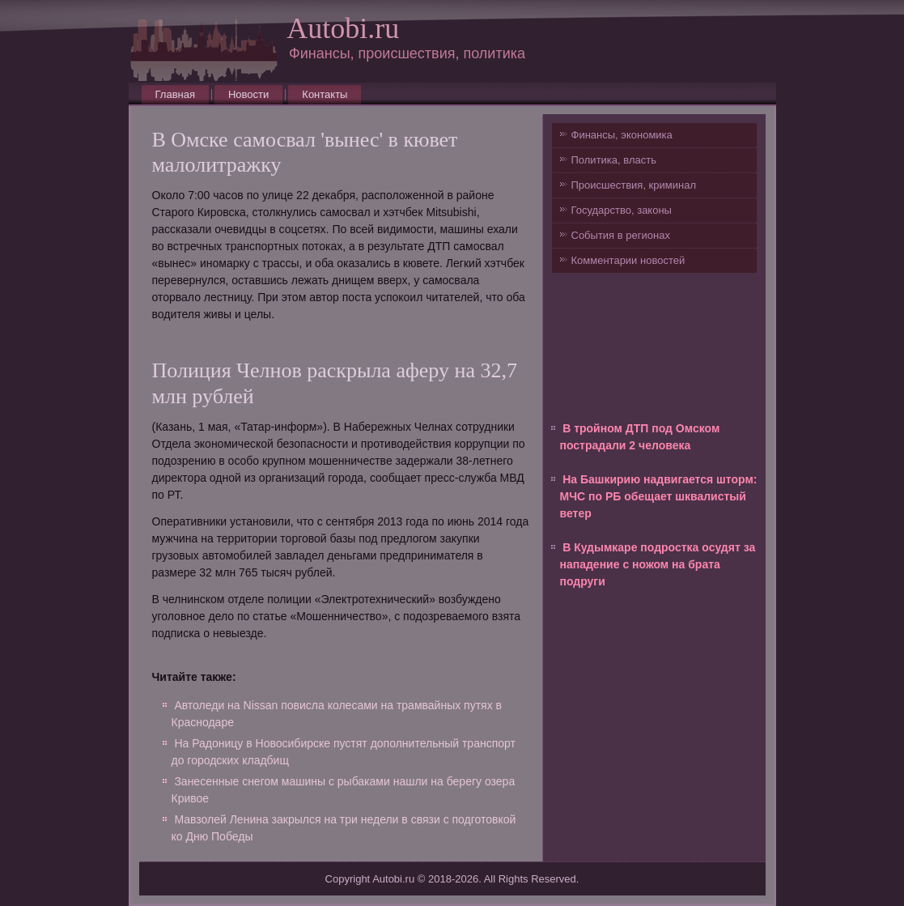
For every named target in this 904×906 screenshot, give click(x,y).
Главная (175, 94)
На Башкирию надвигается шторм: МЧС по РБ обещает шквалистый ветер (659, 496)
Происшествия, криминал (633, 185)
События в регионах (620, 235)
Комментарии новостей (628, 260)
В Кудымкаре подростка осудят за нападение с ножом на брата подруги (658, 564)
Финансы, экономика (622, 135)
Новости (248, 94)
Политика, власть (613, 160)
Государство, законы (621, 210)
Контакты (324, 94)
